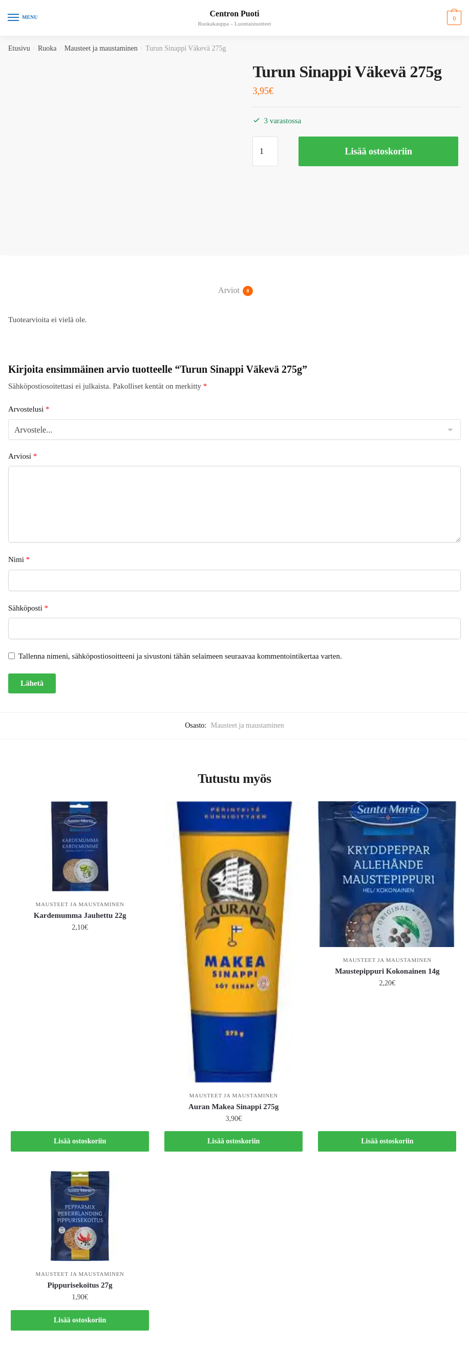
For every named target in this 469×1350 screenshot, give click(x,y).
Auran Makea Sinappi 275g (233, 1106)
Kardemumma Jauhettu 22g (80, 915)
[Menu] (23, 18)
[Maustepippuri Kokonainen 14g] (387, 874)
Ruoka (47, 48)
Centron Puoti (234, 14)
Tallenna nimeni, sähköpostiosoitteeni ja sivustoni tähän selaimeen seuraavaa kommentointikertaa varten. (180, 656)
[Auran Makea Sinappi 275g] (233, 942)
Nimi (19, 559)
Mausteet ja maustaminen (101, 48)
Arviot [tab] (229, 291)
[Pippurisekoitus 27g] (80, 1216)
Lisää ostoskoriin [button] (80, 1141)
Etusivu (19, 48)
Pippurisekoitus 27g (80, 1285)
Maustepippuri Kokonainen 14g (387, 971)
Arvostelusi (28, 409)
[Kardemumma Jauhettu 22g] (80, 846)
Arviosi (22, 456)
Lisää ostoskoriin (378, 151)
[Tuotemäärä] (265, 151)
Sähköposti (28, 608)
